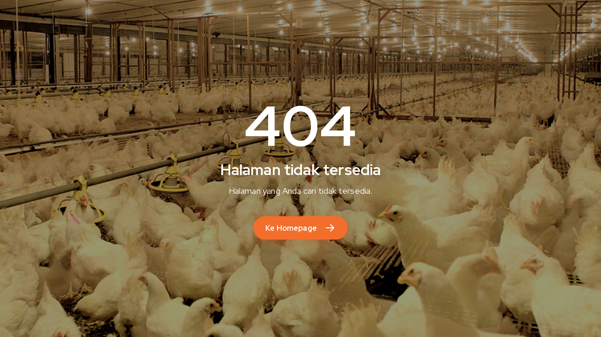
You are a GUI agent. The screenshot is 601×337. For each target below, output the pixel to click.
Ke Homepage (291, 228)
